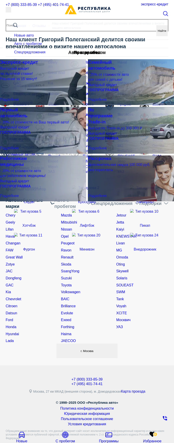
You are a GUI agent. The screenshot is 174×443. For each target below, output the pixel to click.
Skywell (121, 262)
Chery (10, 212)
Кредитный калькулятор (23, 186)
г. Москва (87, 335)
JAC (9, 262)
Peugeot (67, 237)
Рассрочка (13, 180)
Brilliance (67, 294)
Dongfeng (12, 269)
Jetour (120, 212)
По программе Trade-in (22, 167)
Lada (9, 325)
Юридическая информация (87, 397)
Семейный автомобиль (23, 154)
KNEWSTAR (125, 231)
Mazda (65, 212)
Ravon (65, 243)
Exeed (65, 306)
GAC (9, 275)
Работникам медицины (22, 173)
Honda (10, 313)
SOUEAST (123, 275)
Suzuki (65, 269)
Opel (64, 231)
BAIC (64, 288)
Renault (66, 250)
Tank (119, 288)
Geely (10, 218)
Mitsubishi (68, 218)
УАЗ (119, 313)
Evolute (66, 300)
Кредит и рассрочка (28, 139)
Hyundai (11, 319)
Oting (120, 256)
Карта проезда (135, 376)
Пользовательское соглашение (87, 402)
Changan (12, 237)
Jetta (119, 218)
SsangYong (69, 262)
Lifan (9, 224)
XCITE (121, 300)
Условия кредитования (87, 407)
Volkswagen (69, 281)
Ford (9, 306)
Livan (120, 237)
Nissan (66, 224)
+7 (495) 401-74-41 (52, 4)
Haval (10, 231)
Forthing (66, 313)
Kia (8, 281)
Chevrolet (12, 288)
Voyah (120, 294)
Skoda (65, 256)
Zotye (10, 256)
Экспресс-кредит (154, 4)
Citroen (11, 294)
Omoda (121, 250)
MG (118, 243)
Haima (65, 319)
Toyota (65, 275)
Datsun (11, 300)
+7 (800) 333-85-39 (20, 4)
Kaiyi (119, 224)
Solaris (121, 269)
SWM (120, 281)
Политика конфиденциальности (87, 393)
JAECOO (67, 325)
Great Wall (13, 250)
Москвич (122, 306)
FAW (9, 243)
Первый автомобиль (21, 161)
